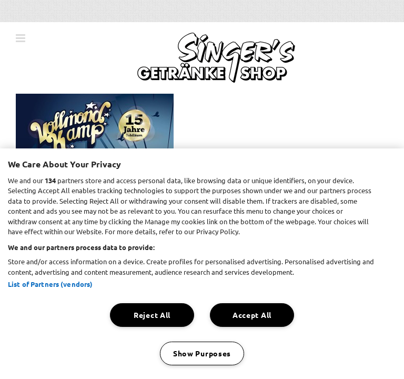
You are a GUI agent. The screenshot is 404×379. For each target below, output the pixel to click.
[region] (202, 263)
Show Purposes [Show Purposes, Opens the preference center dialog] (202, 353)
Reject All (152, 315)
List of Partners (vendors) (50, 284)
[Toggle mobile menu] (21, 38)
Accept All (252, 315)
